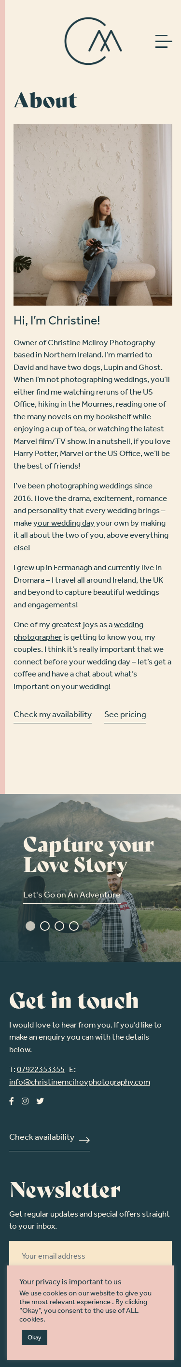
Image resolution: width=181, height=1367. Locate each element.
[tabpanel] (90, 878)
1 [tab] (30, 926)
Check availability (41, 1138)
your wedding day (64, 523)
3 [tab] (59, 926)
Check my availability (53, 715)
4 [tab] (74, 926)
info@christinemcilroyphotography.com (79, 1082)
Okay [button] (35, 1338)
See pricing (125, 715)
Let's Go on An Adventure (72, 896)
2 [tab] (45, 926)
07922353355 (41, 1070)
